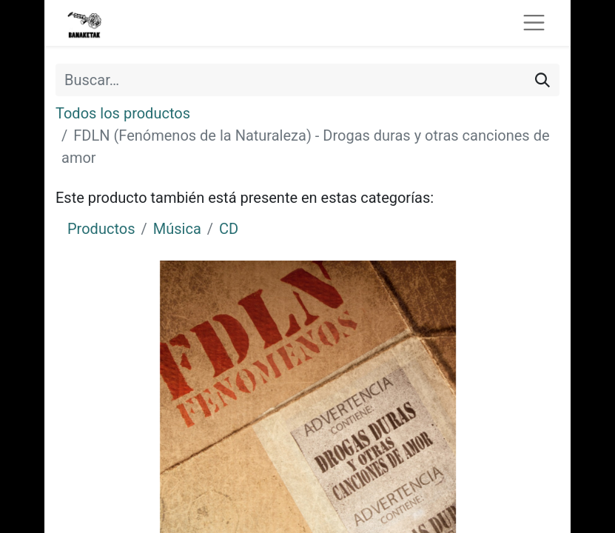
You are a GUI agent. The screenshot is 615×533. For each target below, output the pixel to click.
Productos (101, 229)
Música (177, 229)
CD (228, 229)
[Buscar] (542, 80)
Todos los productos (123, 113)
